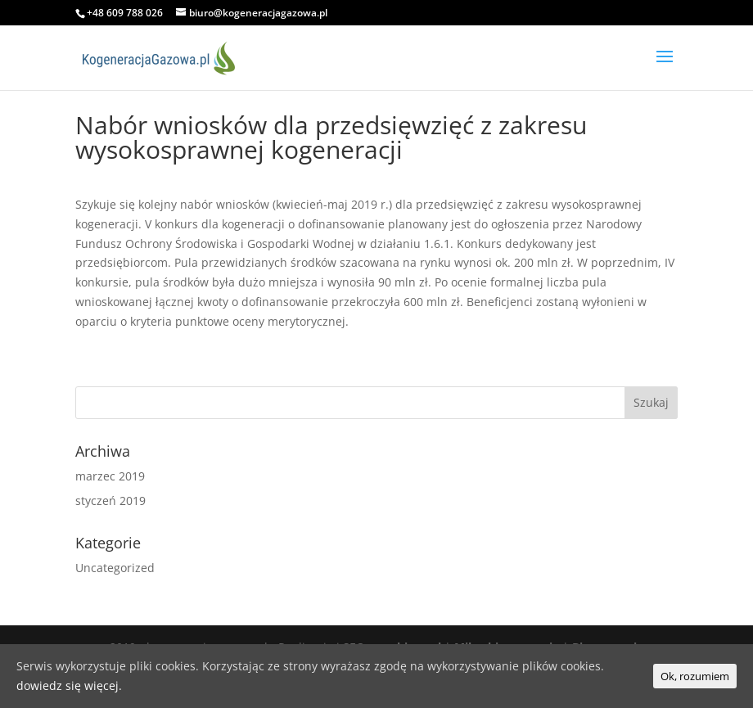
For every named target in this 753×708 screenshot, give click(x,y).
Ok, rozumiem (695, 676)
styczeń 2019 (110, 500)
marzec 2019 (110, 476)
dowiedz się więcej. (69, 685)
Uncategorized (115, 567)
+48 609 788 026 (125, 13)
